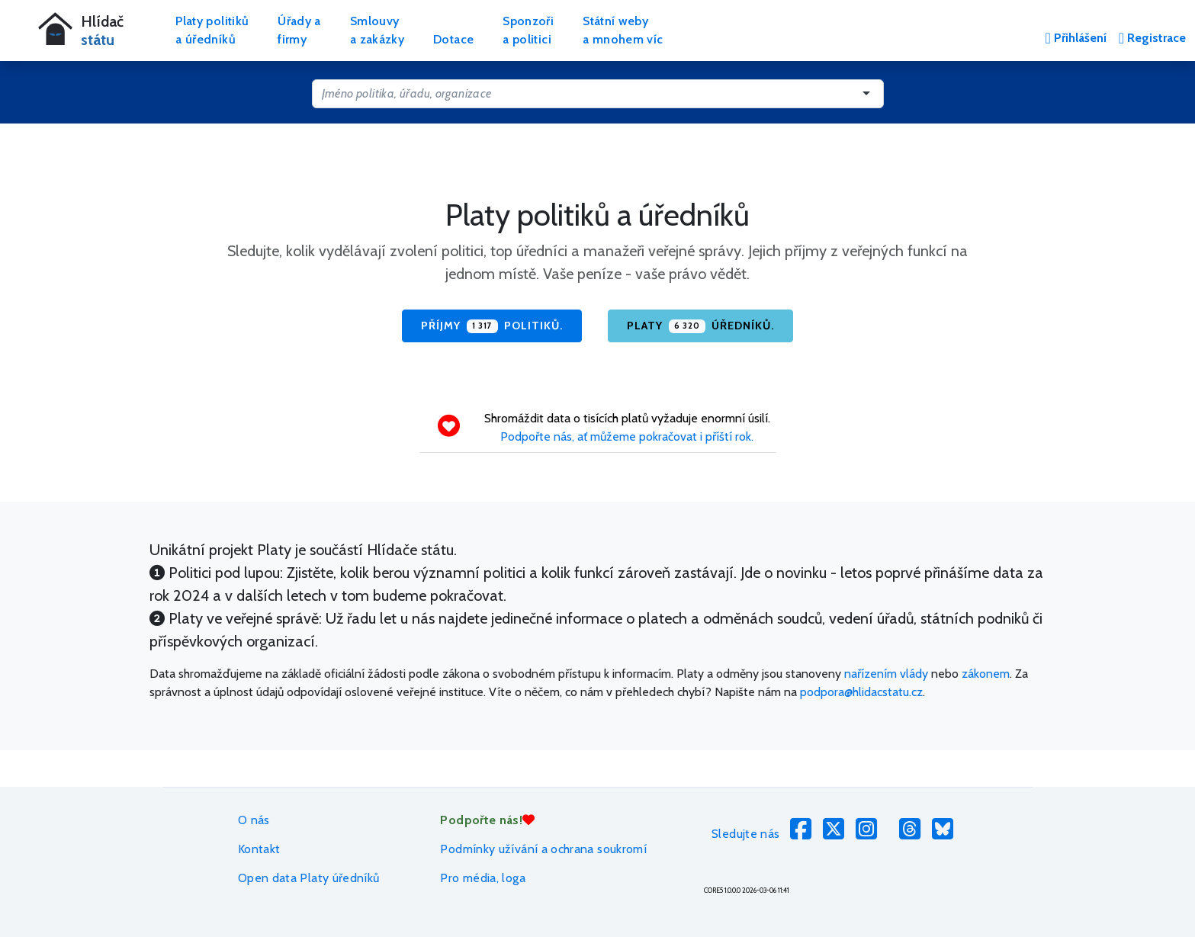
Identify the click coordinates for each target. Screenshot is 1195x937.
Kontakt (259, 849)
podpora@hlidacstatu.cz (861, 692)
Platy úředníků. (700, 326)
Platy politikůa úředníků (212, 30)
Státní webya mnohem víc (623, 30)
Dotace (453, 39)
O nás (254, 820)
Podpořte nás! (487, 820)
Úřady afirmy (299, 30)
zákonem (986, 673)
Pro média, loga (482, 878)
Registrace (1152, 37)
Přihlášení (1075, 37)
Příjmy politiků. (492, 326)
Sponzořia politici (528, 30)
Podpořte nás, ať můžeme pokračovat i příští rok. (626, 436)
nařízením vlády (886, 673)
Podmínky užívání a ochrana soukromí (543, 849)
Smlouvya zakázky (377, 30)
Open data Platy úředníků (309, 878)
